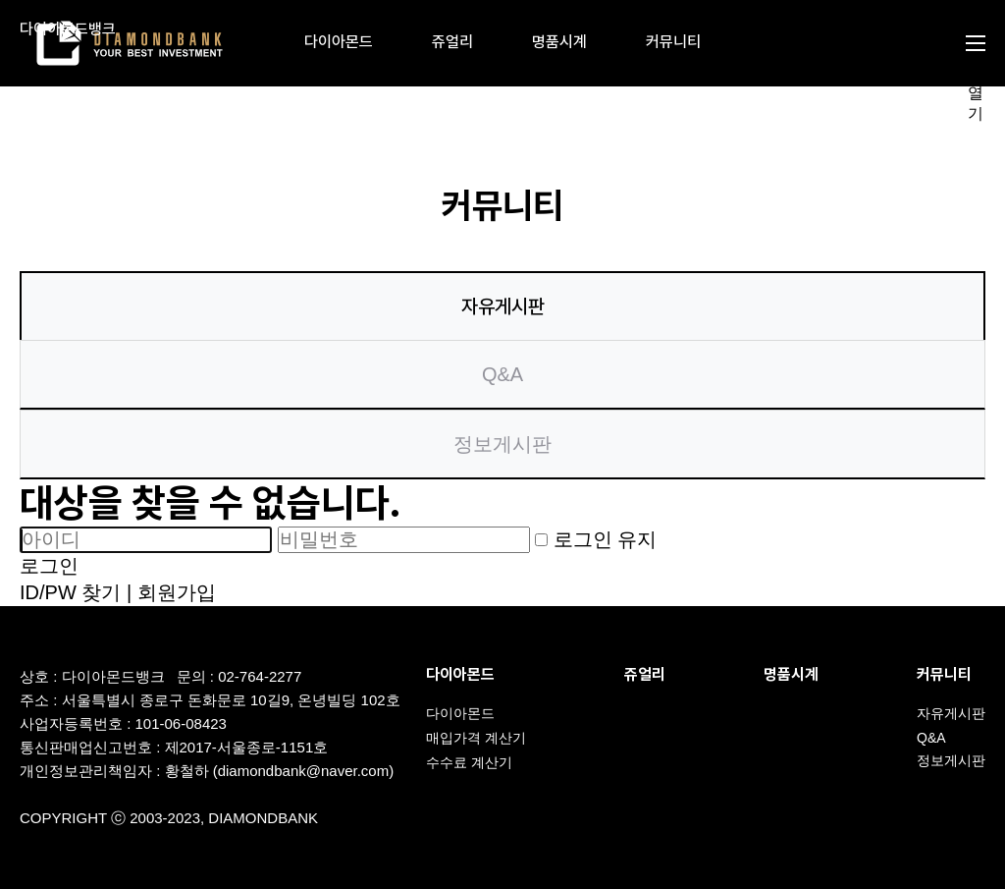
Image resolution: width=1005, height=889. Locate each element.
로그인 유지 (596, 539)
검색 (906, 43)
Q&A (502, 374)
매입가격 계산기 (476, 738)
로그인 (49, 566)
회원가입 (176, 592)
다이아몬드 (338, 42)
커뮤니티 (673, 42)
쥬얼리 (452, 42)
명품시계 (559, 42)
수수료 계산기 (469, 762)
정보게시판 (502, 444)
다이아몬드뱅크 (68, 29)
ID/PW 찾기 (70, 592)
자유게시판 (503, 306)
